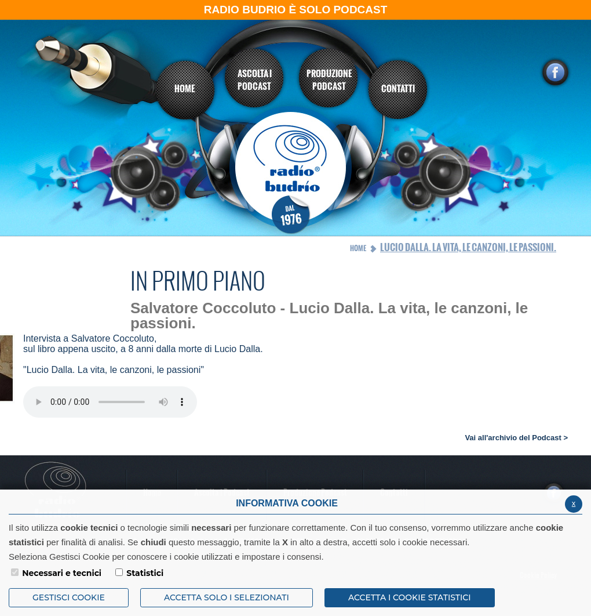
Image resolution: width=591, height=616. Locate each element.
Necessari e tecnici (61, 573)
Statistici (144, 573)
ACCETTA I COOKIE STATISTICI (409, 597)
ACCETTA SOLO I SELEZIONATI (226, 597)
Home (358, 248)
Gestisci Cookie (68, 597)
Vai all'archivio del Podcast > (516, 437)
